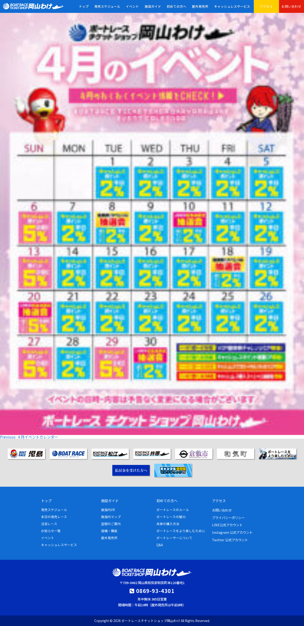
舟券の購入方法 (167, 523)
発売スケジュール (107, 6)
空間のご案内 (111, 523)
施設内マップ (111, 516)
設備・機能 (109, 530)
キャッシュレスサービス (232, 6)
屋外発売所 (200, 6)
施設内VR (108, 509)
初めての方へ (176, 6)
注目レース (49, 523)
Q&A (159, 544)
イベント (132, 6)
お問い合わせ (291, 6)
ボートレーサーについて (174, 537)
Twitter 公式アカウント (230, 539)
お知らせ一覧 (51, 530)
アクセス (266, 6)
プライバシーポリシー (228, 517)
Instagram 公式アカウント (232, 532)
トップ (84, 6)
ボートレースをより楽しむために (180, 530)
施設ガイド (153, 6)
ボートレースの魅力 (171, 516)
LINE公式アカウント (227, 524)
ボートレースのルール (172, 509)
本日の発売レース (54, 516)
